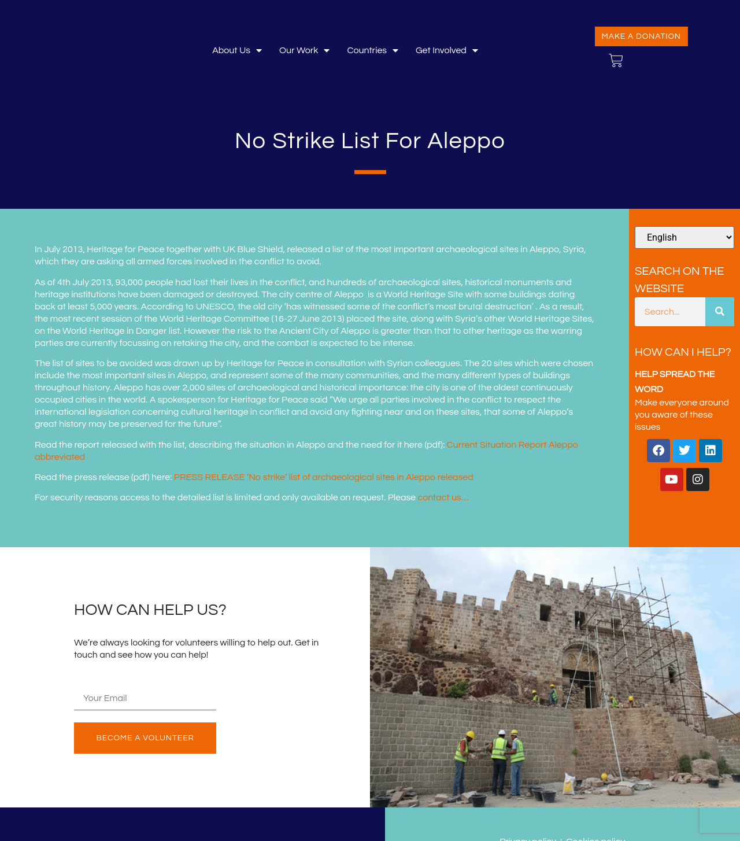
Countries (372, 51)
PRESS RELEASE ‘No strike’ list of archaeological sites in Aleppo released (323, 477)
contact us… (442, 497)
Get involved (447, 51)
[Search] (719, 311)
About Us (237, 51)
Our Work (304, 51)
